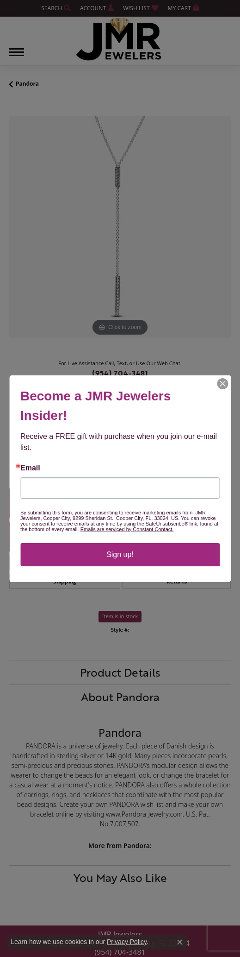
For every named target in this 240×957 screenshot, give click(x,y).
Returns (176, 581)
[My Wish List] (140, 8)
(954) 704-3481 (120, 373)
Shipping (64, 581)
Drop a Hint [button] (120, 536)
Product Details (120, 672)
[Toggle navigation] (16, 56)
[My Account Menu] (97, 8)
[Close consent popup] (180, 942)
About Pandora (120, 697)
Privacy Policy (127, 941)
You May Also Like (120, 877)
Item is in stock (120, 616)
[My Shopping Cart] (183, 8)
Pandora (27, 84)
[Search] (56, 8)
